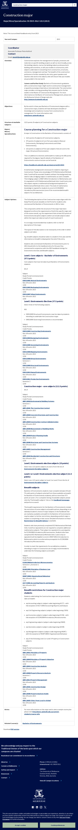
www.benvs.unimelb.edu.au (34, 115)
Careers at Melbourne (9, 766)
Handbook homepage (61, 500)
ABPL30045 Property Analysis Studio (36, 694)
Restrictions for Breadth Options (36, 521)
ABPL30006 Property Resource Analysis (37, 673)
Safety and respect (8, 770)
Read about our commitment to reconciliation (18, 756)
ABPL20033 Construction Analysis (35, 666)
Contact (4, 778)
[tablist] (44, 5)
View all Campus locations (49, 781)
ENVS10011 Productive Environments (36, 379)
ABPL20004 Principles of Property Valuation (38, 659)
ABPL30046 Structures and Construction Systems (40, 442)
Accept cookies (20, 825)
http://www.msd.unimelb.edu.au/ (36, 99)
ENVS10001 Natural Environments (35, 280)
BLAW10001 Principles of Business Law (36, 569)
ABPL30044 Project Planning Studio (35, 435)
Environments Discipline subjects (36, 469)
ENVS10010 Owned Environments (34, 372)
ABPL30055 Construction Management (36, 449)
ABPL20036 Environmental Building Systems (38, 401)
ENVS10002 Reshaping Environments (36, 287)
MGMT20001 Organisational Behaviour (36, 576)
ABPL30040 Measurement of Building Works (38, 429)
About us (4, 762)
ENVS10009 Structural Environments (36, 365)
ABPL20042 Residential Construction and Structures (41, 456)
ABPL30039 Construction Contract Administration (40, 422)
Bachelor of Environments (32, 723)
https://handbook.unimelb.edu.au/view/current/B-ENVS (44, 165)
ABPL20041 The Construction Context (36, 408)
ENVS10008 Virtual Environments (34, 359)
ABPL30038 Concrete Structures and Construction (40, 415)
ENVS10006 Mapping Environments (35, 352)
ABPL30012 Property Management (35, 680)
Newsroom (5, 774)
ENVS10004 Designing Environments (36, 338)
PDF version (15, 729)
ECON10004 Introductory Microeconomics (38, 562)
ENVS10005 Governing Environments (36, 345)
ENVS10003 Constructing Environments (37, 331)
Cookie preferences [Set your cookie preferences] (58, 825)
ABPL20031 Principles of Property (35, 652)
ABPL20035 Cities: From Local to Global (37, 700)
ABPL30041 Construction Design (34, 687)
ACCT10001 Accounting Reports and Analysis (39, 583)
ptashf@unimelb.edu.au (21, 57)
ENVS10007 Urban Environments (34, 294)
